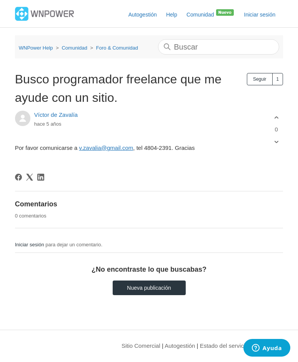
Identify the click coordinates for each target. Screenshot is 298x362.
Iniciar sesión (29, 244)
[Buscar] (218, 47)
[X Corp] (29, 177)
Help (171, 15)
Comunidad (210, 13)
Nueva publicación (149, 288)
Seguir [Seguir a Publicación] (259, 79)
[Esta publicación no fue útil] (276, 142)
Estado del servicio (224, 345)
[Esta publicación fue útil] (276, 117)
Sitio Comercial (141, 345)
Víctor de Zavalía (56, 114)
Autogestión (142, 15)
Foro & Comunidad (117, 48)
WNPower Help (36, 48)
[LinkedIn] (40, 177)
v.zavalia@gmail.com (106, 147)
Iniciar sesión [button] (260, 15)
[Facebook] (18, 177)
